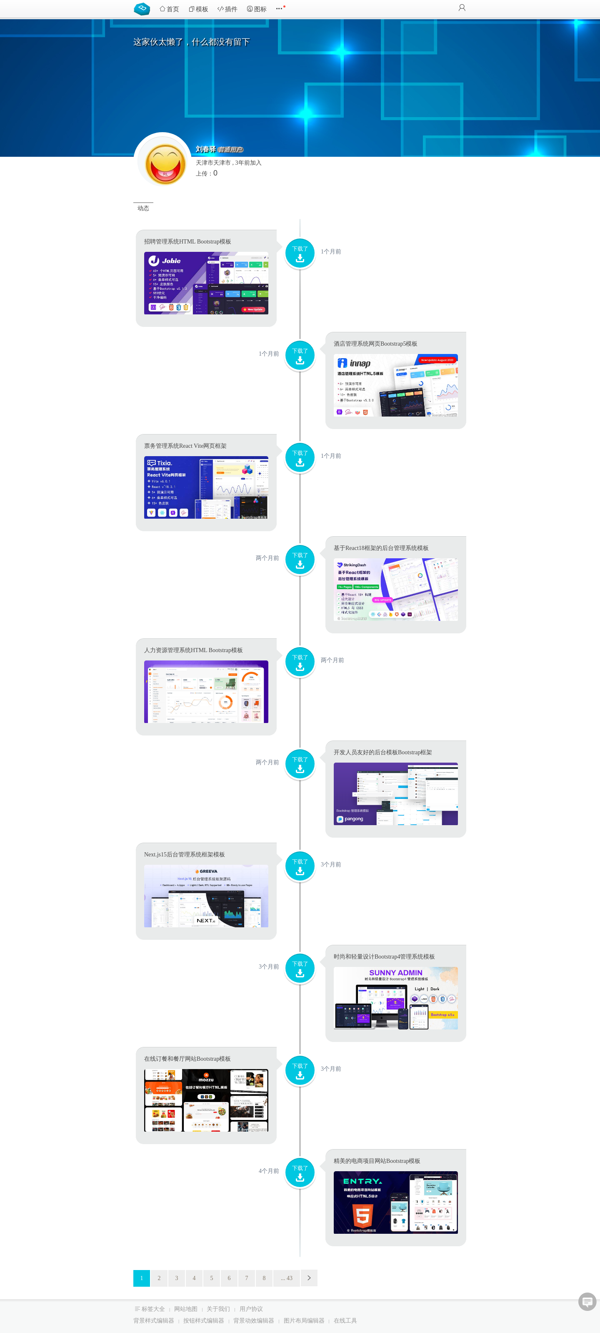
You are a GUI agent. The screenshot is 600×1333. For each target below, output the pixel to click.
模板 (198, 9)
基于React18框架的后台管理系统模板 (381, 548)
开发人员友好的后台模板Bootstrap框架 (383, 752)
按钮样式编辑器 (203, 1321)
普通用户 (230, 150)
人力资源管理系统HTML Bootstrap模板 (193, 650)
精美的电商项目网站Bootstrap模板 (377, 1161)
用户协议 (251, 1309)
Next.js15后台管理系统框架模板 (184, 854)
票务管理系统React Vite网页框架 (185, 446)
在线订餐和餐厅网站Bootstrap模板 (187, 1059)
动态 (143, 208)
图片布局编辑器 (304, 1321)
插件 (228, 9)
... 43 (286, 1278)
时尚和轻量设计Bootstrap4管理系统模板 (384, 957)
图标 (257, 9)
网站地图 (186, 1309)
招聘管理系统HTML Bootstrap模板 (187, 241)
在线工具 (345, 1321)
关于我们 (218, 1309)
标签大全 (153, 1309)
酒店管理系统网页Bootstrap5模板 (376, 344)
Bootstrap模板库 (143, 8)
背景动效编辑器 (253, 1321)
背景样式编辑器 (153, 1321)
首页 (169, 9)
